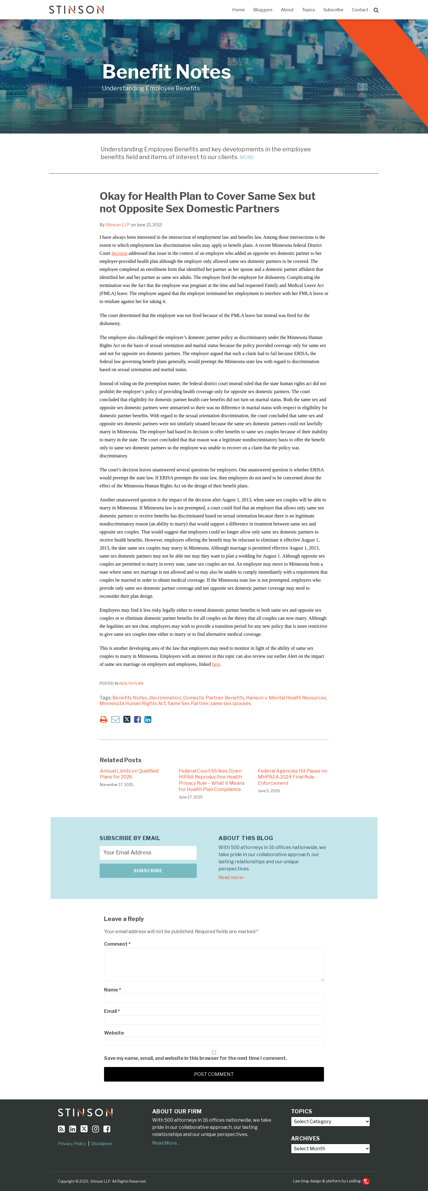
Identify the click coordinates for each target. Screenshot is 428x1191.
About (287, 9)
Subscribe (333, 9)
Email (112, 1011)
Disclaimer (101, 1143)
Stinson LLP (118, 224)
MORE (247, 157)
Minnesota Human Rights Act (133, 703)
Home (238, 9)
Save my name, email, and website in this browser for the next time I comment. (195, 1058)
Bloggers (263, 9)
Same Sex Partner (188, 703)
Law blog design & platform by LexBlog (331, 1181)
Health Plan (131, 683)
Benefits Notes (129, 698)
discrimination (165, 698)
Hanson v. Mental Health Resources (286, 698)
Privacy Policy (72, 1143)
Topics (308, 9)
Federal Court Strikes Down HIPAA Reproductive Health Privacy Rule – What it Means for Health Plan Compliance (212, 780)
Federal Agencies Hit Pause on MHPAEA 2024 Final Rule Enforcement (292, 777)
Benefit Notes (166, 71)
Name (112, 990)
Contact (360, 9)
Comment (117, 944)
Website (114, 1033)
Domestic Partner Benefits (213, 698)
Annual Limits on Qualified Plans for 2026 (129, 774)
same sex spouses (230, 703)
